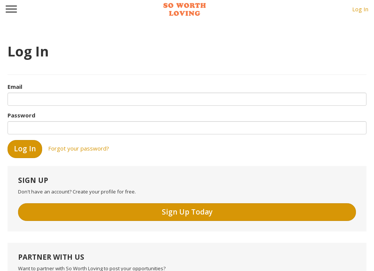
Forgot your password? (78, 148)
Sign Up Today (187, 212)
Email (15, 86)
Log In (360, 9)
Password (21, 115)
